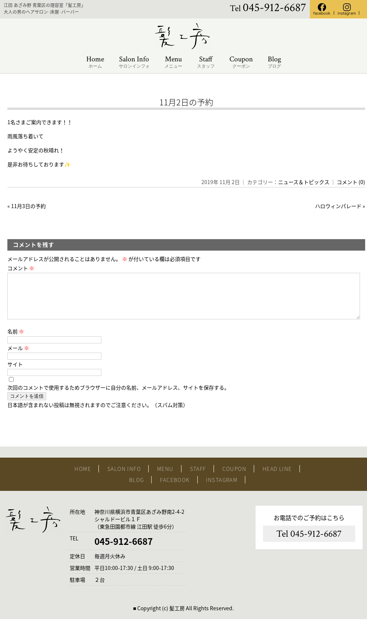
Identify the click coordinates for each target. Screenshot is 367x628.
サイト (15, 373)
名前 (15, 340)
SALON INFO (124, 477)
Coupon (241, 62)
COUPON (234, 477)
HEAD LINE (277, 477)
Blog (274, 62)
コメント (20, 268)
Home (95, 62)
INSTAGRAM (222, 488)
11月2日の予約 (186, 102)
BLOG (136, 488)
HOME (83, 477)
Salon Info (134, 62)
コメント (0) (351, 182)
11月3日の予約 (28, 206)
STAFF (198, 477)
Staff (206, 62)
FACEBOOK (175, 488)
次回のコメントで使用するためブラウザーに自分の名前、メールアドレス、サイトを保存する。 (118, 396)
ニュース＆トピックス (303, 182)
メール (18, 356)
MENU (165, 477)
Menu (173, 62)
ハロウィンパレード (338, 206)
